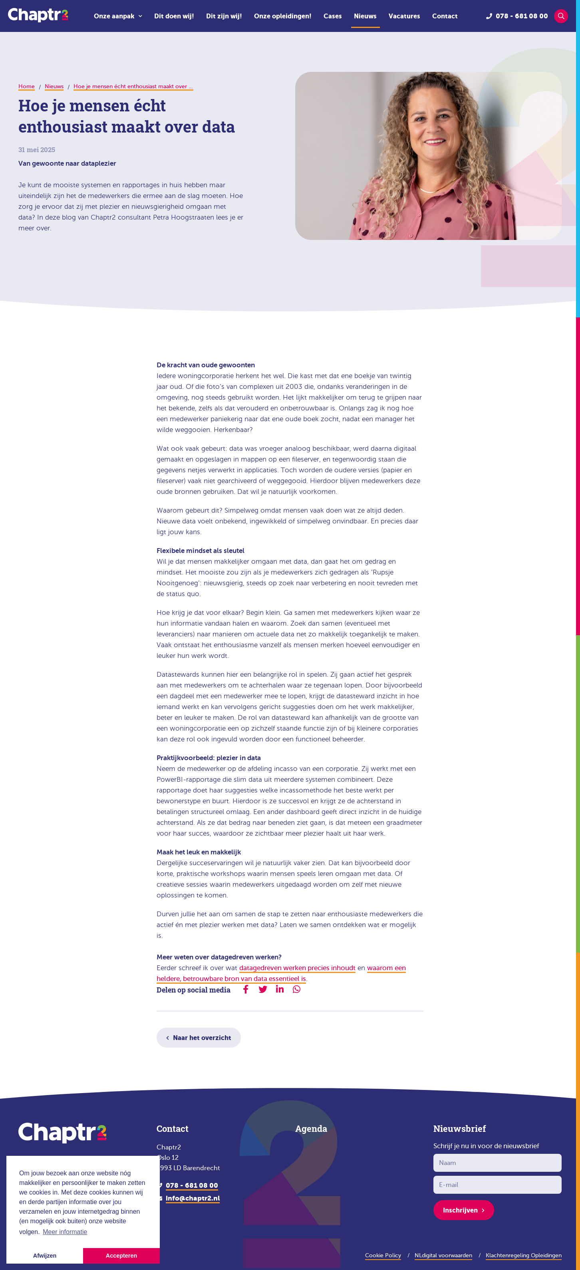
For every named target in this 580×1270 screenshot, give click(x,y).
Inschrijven (460, 1210)
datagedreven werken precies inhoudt (297, 968)
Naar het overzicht (202, 1037)
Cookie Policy (383, 1255)
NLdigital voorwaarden (443, 1255)
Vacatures (404, 16)
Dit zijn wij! (224, 16)
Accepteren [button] (121, 1255)
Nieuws (365, 16)
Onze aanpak (114, 16)
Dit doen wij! (174, 16)
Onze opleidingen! (283, 16)
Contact (445, 16)
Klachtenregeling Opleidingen (524, 1255)
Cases (333, 16)
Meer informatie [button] (65, 1231)
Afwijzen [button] (44, 1255)
